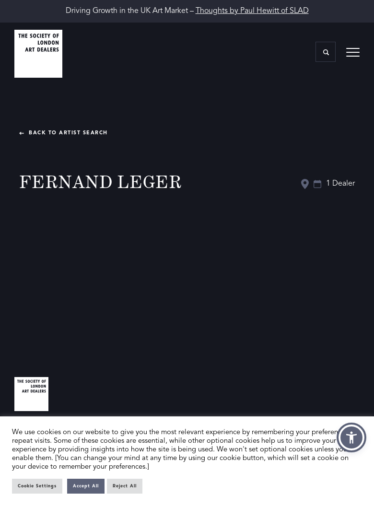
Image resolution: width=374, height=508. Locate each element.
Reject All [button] (125, 486)
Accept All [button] (86, 486)
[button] (351, 437)
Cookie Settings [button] (37, 486)
